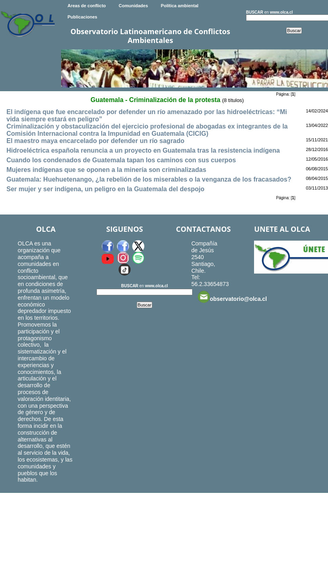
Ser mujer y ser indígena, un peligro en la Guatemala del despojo (105, 189)
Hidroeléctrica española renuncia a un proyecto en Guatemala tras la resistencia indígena (143, 150)
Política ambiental (180, 5)
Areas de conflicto (87, 5)
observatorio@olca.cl (232, 297)
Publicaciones (82, 16)
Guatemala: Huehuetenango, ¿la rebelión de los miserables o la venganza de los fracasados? (148, 179)
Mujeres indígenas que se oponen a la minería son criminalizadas (106, 169)
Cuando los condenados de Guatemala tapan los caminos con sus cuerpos (121, 160)
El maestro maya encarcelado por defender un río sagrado (95, 140)
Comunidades (133, 5)
